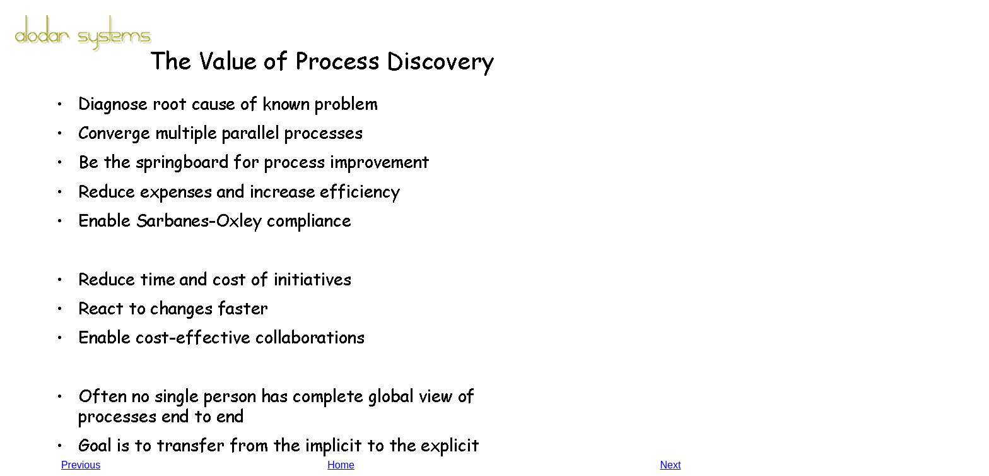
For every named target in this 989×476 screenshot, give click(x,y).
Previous (80, 465)
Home (340, 465)
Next (670, 465)
